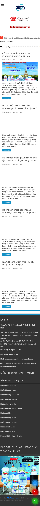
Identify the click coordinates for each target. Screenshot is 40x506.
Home (2, 42)
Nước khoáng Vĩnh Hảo (9, 395)
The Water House (13, 498)
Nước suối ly (5, 413)
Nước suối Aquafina (8, 422)
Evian (16, 60)
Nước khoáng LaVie (8, 390)
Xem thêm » (7, 98)
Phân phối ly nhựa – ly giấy (11, 436)
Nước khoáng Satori (8, 399)
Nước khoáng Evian (8, 418)
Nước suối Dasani (7, 427)
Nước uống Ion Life (8, 386)
